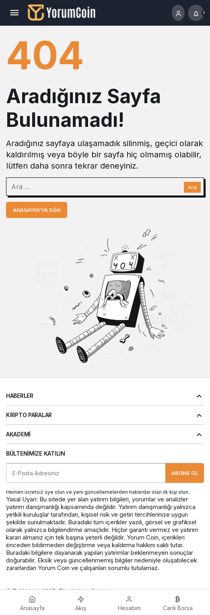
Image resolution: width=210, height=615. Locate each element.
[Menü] (14, 13)
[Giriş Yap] (178, 13)
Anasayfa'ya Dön (36, 210)
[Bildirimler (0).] (196, 13)
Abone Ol (184, 473)
